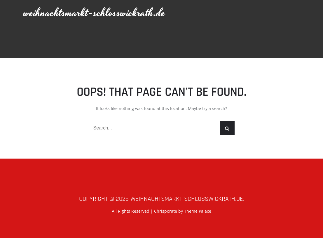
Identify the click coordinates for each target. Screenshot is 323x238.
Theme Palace (197, 211)
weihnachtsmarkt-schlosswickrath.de (94, 13)
